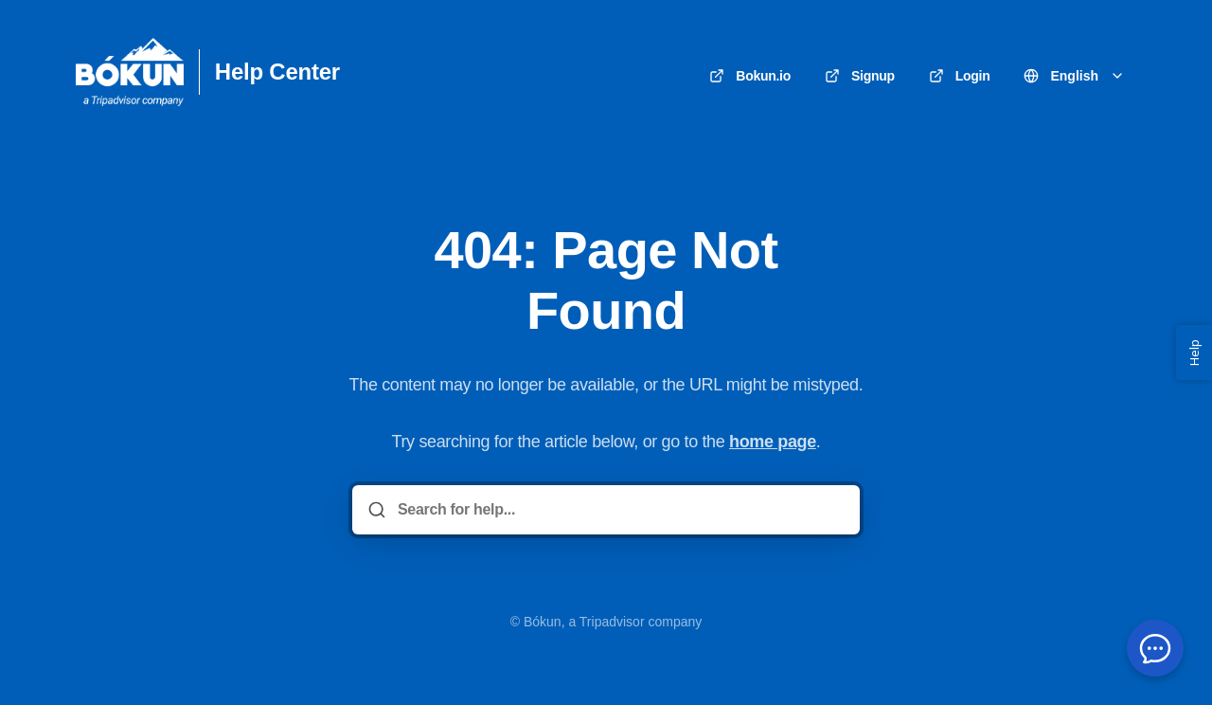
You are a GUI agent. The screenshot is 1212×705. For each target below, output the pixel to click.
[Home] (129, 72)
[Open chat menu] (1155, 648)
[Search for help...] (619, 510)
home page (772, 441)
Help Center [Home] (277, 72)
